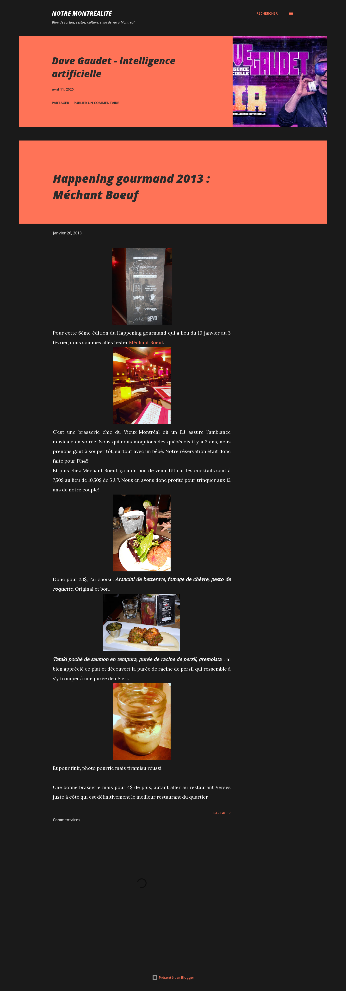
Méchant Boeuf (146, 342)
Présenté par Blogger (173, 977)
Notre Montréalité (82, 13)
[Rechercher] (267, 13)
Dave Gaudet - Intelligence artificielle (113, 67)
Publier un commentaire (96, 102)
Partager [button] (60, 102)
